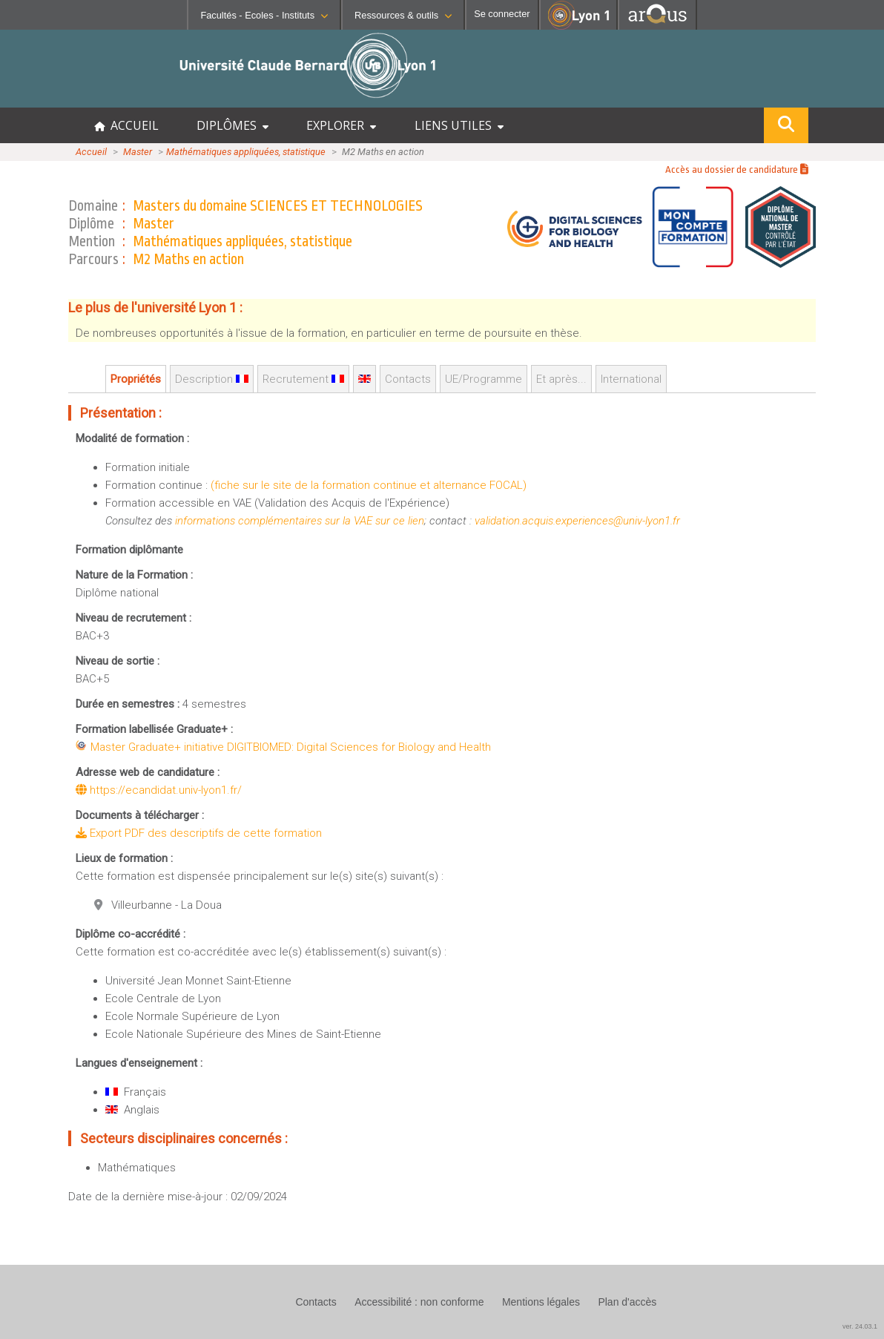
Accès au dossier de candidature (736, 169)
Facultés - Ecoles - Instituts (264, 15)
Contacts (408, 379)
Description (211, 379)
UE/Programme (483, 379)
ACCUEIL (126, 125)
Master (137, 151)
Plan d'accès (627, 1302)
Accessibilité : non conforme (419, 1302)
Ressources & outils (403, 15)
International (631, 379)
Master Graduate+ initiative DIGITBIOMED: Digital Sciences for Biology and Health (290, 747)
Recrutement (303, 379)
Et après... (561, 379)
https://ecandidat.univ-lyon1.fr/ (159, 790)
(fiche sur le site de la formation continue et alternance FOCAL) (369, 485)
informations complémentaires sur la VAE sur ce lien (299, 520)
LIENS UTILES (459, 125)
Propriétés (135, 379)
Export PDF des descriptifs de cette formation (199, 833)
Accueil (91, 151)
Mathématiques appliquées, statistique (246, 151)
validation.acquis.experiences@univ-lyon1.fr (577, 520)
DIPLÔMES (232, 125)
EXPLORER (341, 125)
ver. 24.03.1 (859, 1326)
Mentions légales (541, 1302)
